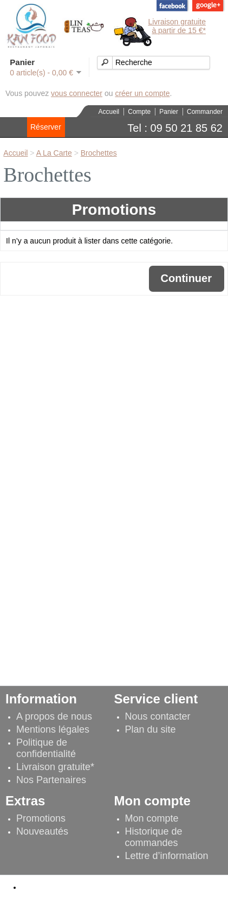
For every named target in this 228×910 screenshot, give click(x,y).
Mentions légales (52, 729)
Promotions (41, 818)
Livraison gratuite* (55, 766)
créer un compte (142, 93)
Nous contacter (158, 716)
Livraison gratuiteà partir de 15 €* (177, 26)
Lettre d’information (167, 855)
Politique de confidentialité (46, 748)
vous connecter (76, 93)
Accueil (109, 112)
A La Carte (54, 153)
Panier (168, 112)
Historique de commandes (154, 837)
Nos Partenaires (51, 779)
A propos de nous (54, 716)
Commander (205, 112)
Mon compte (152, 818)
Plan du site (150, 729)
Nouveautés (42, 831)
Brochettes (99, 153)
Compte (139, 112)
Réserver (45, 127)
